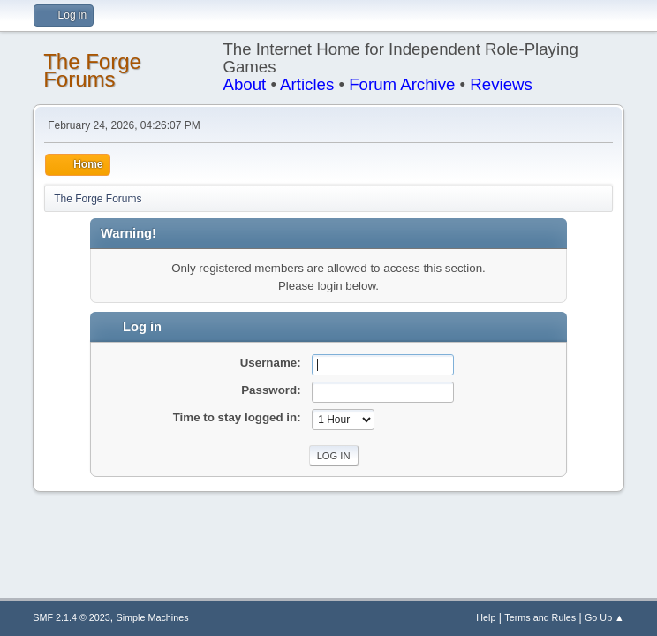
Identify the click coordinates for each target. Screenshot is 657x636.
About (244, 84)
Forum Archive (402, 84)
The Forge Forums (92, 70)
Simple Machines (153, 617)
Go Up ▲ (604, 617)
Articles (307, 84)
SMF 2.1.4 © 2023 (71, 617)
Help (485, 617)
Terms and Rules (540, 617)
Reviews (501, 84)
